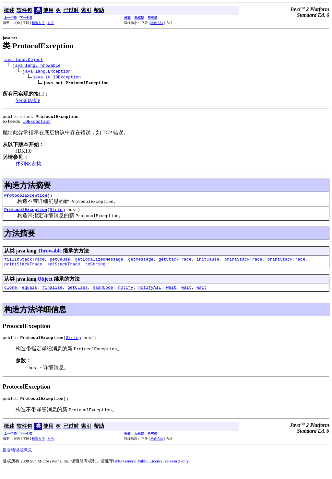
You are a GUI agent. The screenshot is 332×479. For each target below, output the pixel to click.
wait (171, 295)
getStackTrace (175, 265)
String (57, 214)
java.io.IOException (57, 78)
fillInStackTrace (24, 265)
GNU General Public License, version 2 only (151, 470)
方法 (50, 23)
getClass (77, 295)
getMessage (140, 265)
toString (95, 271)
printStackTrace (243, 265)
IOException (37, 124)
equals (29, 295)
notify (125, 295)
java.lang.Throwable (37, 66)
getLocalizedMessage (99, 265)
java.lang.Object (23, 60)
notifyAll (149, 295)
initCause (207, 265)
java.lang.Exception (47, 72)
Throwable (50, 255)
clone (10, 295)
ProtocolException (25, 199)
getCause (60, 265)
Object (45, 285)
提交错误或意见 (17, 459)
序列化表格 (29, 166)
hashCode (103, 295)
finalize (52, 295)
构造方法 (38, 23)
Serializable (28, 101)
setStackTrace (63, 271)
